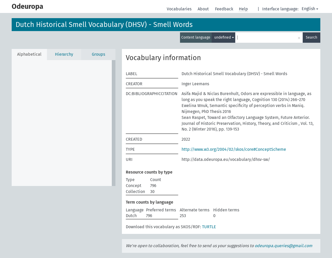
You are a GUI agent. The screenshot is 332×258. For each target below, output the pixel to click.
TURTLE (209, 226)
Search (311, 37)
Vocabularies (179, 8)
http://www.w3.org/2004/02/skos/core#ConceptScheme (234, 149)
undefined (224, 37)
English (310, 8)
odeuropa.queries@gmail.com (283, 245)
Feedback (224, 8)
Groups (98, 54)
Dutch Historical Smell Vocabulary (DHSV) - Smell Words (104, 24)
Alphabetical (29, 54)
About (204, 8)
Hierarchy (64, 54)
